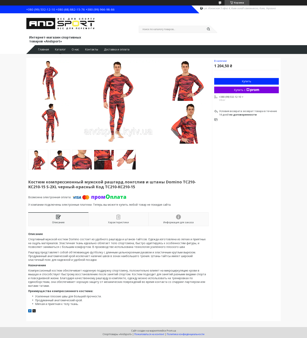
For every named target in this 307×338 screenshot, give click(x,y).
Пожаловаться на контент (149, 334)
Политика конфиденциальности (185, 334)
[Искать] (208, 29)
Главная (43, 49)
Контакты (91, 49)
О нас (75, 49)
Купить (246, 81)
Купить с (246, 90)
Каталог (60, 49)
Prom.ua (171, 330)
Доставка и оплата (116, 49)
